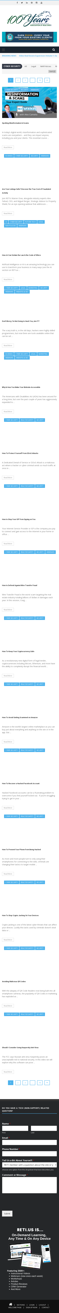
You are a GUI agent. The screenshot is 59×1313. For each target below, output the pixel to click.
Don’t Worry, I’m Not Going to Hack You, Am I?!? (20, 321)
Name (6, 1123)
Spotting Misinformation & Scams (15, 123)
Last (32, 1132)
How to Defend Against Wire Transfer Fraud (19, 585)
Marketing (32, 288)
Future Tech (30, 222)
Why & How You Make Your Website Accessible (21, 387)
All (26, 66)
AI (6, 222)
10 (40, 80)
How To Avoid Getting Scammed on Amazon (20, 717)
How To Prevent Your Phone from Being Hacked (21, 850)
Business (9, 156)
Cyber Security (11, 90)
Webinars (35, 90)
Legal (33, 66)
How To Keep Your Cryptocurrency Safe (18, 651)
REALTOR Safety (27, 420)
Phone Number (11, 1149)
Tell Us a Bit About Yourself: (18, 1160)
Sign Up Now (31, 1307)
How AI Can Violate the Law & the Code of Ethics (21, 255)
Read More (8, 147)
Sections (21, 1305)
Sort (52, 71)
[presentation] (22, 1206)
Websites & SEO (22, 292)
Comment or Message (15, 1175)
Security (24, 90)
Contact (45, 1307)
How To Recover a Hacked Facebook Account (20, 783)
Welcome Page (14, 1307)
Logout (42, 1305)
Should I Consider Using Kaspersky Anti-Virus (20, 1048)
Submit (7, 1213)
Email (6, 1137)
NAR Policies (45, 66)
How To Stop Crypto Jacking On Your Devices (20, 915)
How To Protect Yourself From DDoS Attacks (20, 453)
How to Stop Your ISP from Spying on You (18, 519)
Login (31, 1305)
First (4, 1132)
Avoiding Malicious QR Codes (14, 981)
